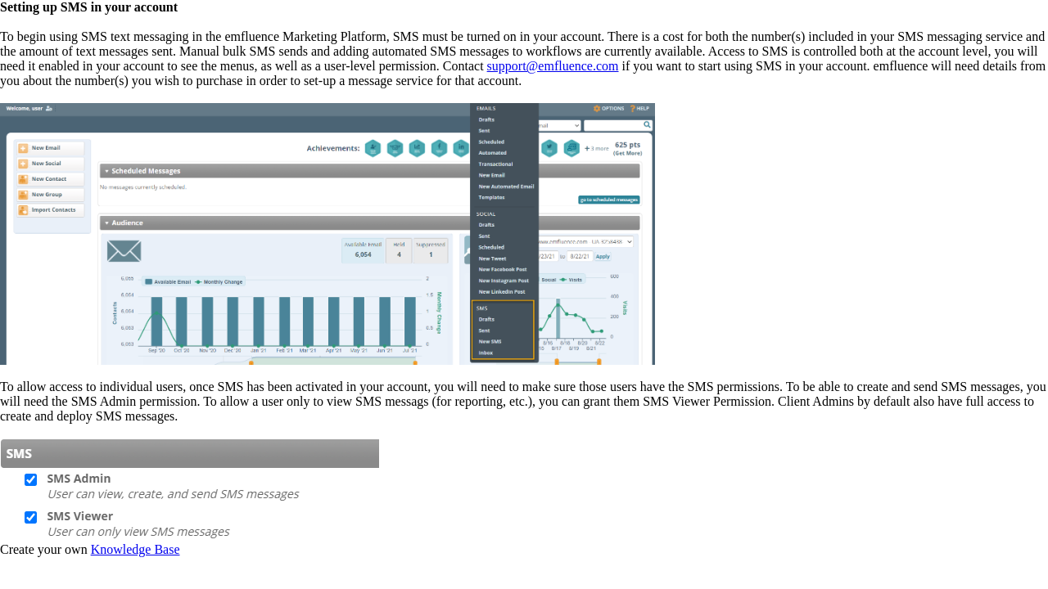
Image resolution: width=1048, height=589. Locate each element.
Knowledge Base (135, 549)
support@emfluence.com (553, 66)
